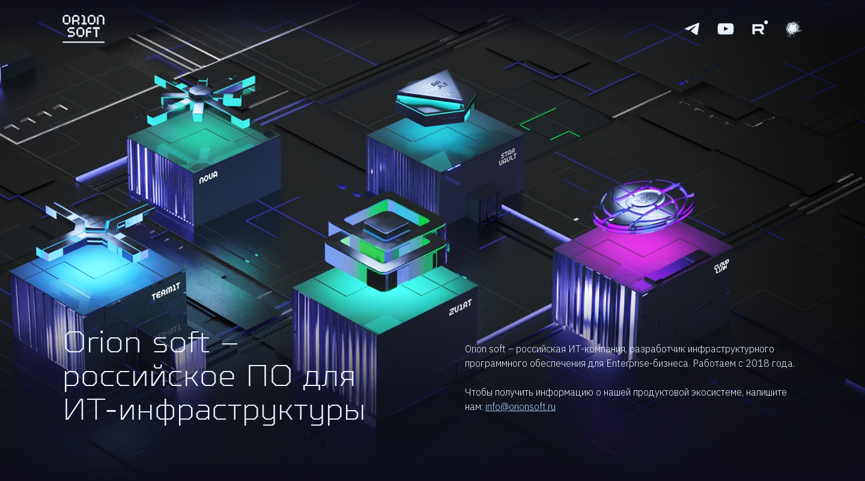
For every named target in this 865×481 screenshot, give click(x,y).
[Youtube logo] (725, 28)
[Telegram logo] (692, 28)
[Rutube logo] (759, 28)
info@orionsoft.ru (520, 406)
